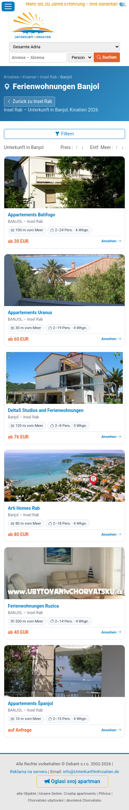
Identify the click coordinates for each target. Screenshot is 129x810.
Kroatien (11, 76)
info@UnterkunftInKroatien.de (91, 771)
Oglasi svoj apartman (72, 781)
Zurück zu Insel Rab (29, 101)
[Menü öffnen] (8, 6)
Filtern (64, 133)
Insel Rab (48, 76)
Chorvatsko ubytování (46, 800)
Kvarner (30, 76)
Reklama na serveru (28, 771)
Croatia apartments (80, 793)
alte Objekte (26, 793)
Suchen (106, 57)
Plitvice (105, 793)
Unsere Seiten (50, 793)
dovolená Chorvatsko (83, 800)
